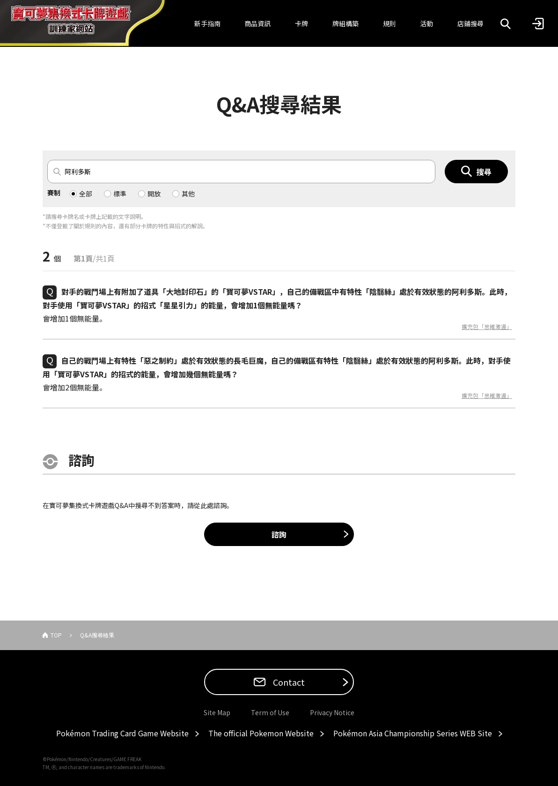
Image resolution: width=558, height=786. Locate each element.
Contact (288, 682)
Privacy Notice (332, 712)
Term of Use (270, 712)
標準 (119, 193)
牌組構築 (345, 23)
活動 (426, 23)
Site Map (217, 712)
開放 (154, 193)
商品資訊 (257, 23)
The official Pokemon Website (261, 733)
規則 (389, 23)
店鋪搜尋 (470, 23)
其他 (188, 193)
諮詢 (279, 534)
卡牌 (301, 23)
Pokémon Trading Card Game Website (122, 733)
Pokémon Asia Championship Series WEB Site (412, 733)
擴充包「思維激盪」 (487, 326)
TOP (56, 635)
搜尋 (484, 171)
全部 (85, 193)
